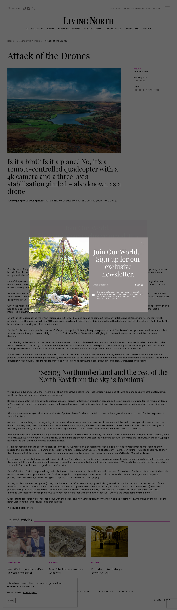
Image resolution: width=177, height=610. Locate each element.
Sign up (139, 284)
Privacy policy (102, 294)
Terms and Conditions (121, 294)
